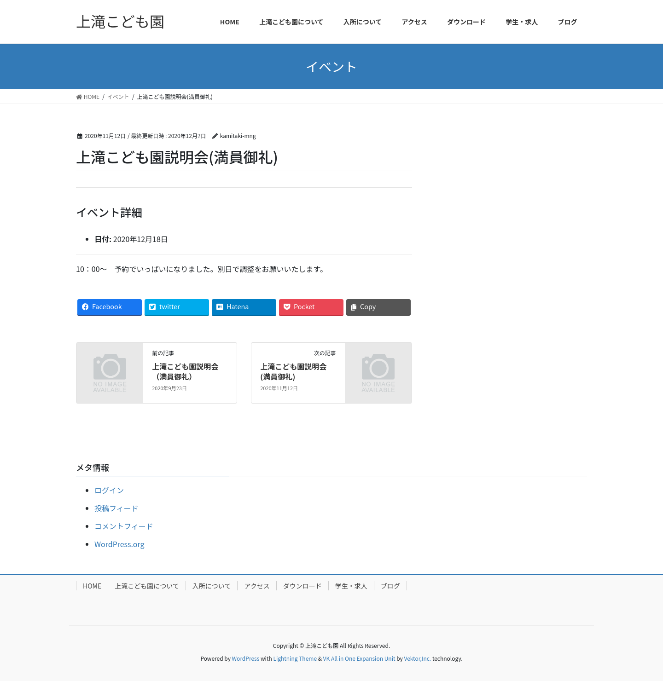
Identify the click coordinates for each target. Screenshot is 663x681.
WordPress (246, 658)
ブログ (390, 585)
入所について (211, 585)
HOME (92, 585)
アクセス (256, 585)
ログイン (109, 490)
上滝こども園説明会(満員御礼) (293, 371)
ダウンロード (302, 585)
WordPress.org (119, 543)
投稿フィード (116, 508)
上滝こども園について (147, 585)
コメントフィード (123, 525)
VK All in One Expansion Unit (359, 658)
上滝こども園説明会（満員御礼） (185, 371)
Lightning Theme (295, 658)
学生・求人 (351, 585)
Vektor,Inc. (417, 658)
